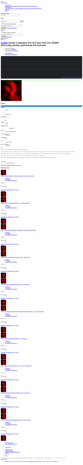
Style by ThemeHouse (39, 459)
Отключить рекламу (68, 77)
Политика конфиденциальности (12, 454)
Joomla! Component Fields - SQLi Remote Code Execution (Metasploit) (20, 232)
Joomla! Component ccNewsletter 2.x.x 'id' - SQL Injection (17, 259)
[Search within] (22, 21)
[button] (2, 1)
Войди (39, 463)
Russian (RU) (8, 449)
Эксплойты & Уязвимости (11, 182)
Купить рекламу (77, 77)
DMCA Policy (48, 459)
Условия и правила (9, 452)
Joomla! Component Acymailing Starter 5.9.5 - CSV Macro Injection (19, 177)
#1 (5, 120)
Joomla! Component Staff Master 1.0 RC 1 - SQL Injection (17, 286)
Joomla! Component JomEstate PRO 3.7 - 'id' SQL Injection (17, 421)
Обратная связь (8, 451)
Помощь (7, 455)
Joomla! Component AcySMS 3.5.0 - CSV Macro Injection (17, 205)
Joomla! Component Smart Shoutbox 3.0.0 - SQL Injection (17, 394)
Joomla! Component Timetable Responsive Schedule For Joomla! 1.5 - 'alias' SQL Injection (24, 313)
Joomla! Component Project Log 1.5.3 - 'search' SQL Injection (17, 367)
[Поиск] (10, 15)
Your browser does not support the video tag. (41, 62)
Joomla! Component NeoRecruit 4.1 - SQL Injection (15, 340)
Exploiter (13, 48)
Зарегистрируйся (32, 463)
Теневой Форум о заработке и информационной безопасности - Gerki (17, 459)
